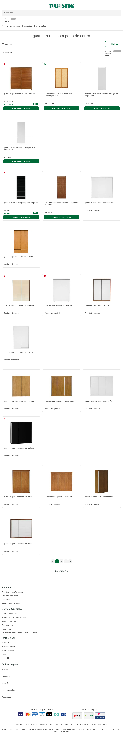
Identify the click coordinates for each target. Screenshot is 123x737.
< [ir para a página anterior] (52, 561)
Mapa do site (7, 629)
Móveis (5, 26)
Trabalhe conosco (8, 647)
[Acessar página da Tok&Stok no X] (72, 576)
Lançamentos (40, 26)
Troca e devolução (9, 621)
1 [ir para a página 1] (57, 561)
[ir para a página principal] (61, 6)
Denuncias (6, 600)
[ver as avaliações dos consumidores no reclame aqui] (89, 715)
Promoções (27, 26)
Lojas (4, 654)
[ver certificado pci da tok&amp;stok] (100, 715)
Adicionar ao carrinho (21, 108)
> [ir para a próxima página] (70, 561)
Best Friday (6, 658)
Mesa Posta (61, 683)
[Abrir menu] (20, 5)
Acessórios (15, 26)
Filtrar (113, 43)
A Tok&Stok (6, 643)
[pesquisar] (118, 12)
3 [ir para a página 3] (65, 561)
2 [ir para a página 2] (61, 561)
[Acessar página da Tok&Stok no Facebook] (51, 576)
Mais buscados (61, 690)
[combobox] (25, 53)
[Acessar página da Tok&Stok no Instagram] (58, 576)
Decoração (61, 676)
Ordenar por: (7, 53)
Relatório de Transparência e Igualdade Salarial (19, 633)
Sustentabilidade (8, 650)
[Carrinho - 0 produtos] (119, 5)
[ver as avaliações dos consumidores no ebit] (77, 715)
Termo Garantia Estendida (12, 603)
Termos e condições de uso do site (15, 617)
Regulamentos (7, 625)
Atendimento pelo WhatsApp (12, 592)
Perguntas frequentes (10, 596)
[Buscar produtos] (61, 13)
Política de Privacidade (10, 613)
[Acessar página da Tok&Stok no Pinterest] (65, 576)
